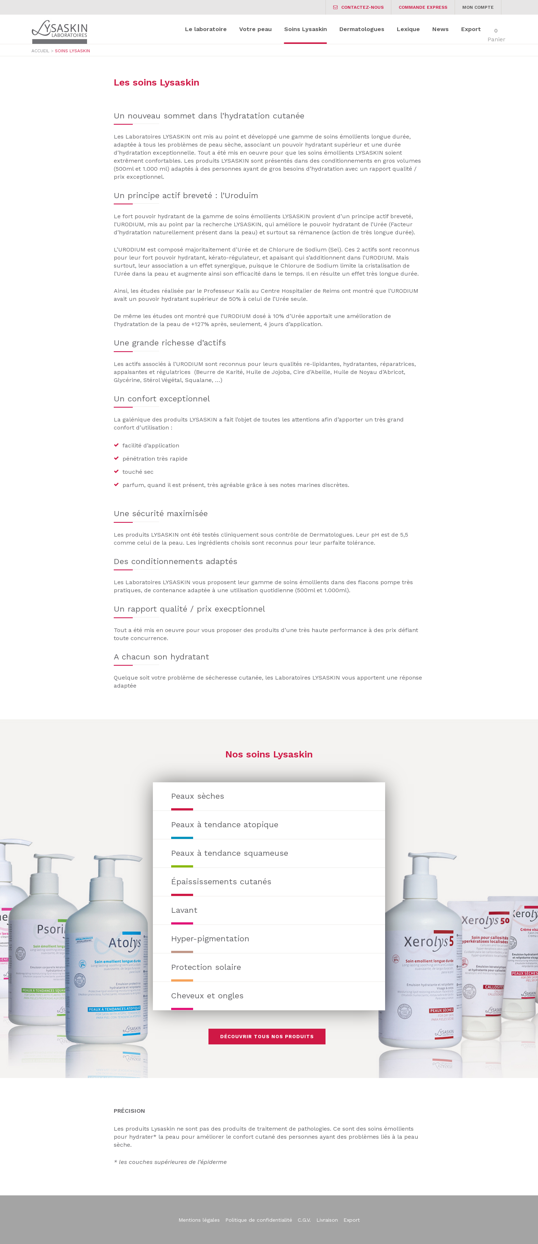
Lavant (184, 910)
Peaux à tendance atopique (224, 824)
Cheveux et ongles (207, 995)
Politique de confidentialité (258, 1220)
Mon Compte (478, 7)
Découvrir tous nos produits (267, 1036)
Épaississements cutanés (221, 881)
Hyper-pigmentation (210, 938)
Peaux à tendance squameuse (229, 853)
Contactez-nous (358, 7)
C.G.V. (304, 1220)
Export (351, 1220)
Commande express (423, 7)
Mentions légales (199, 1220)
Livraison (327, 1220)
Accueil (40, 50)
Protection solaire (206, 967)
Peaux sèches (197, 796)
